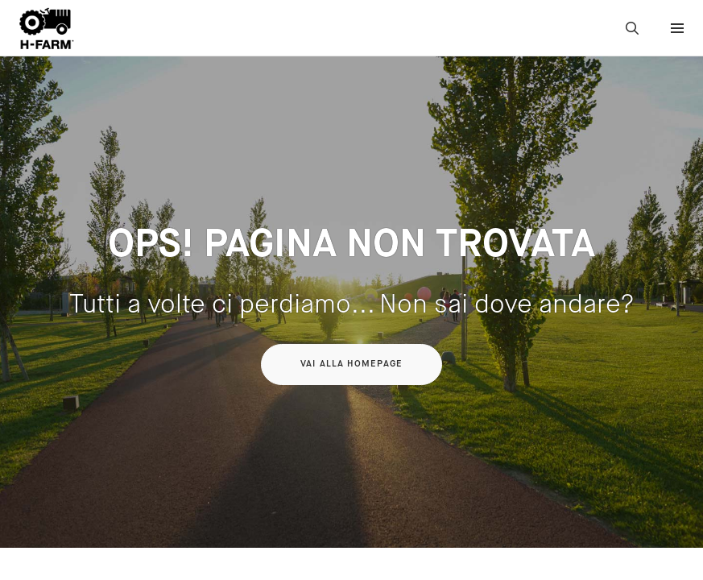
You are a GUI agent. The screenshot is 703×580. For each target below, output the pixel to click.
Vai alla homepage (351, 364)
